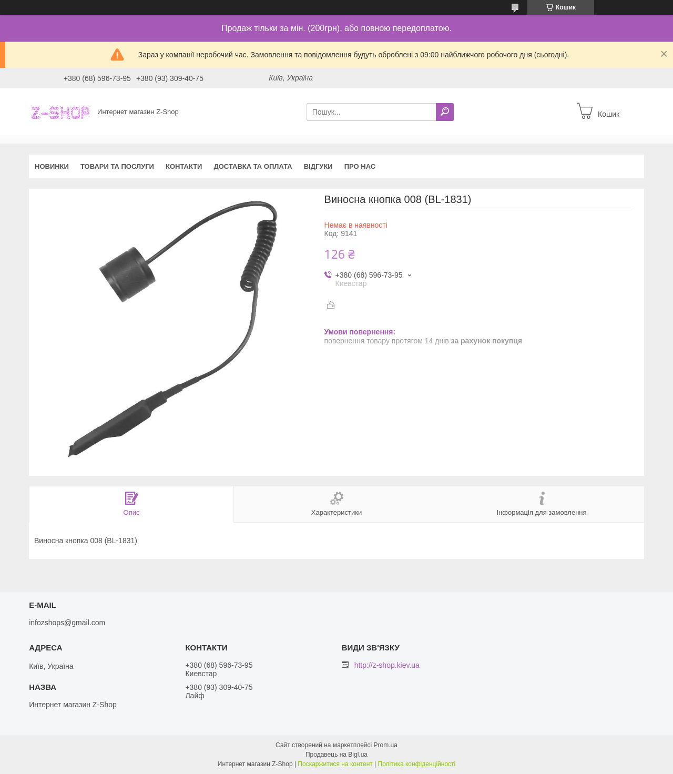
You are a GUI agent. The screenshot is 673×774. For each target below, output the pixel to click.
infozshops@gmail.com (67, 622)
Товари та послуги (117, 166)
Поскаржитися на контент (335, 764)
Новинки (52, 166)
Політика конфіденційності (417, 764)
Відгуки (318, 166)
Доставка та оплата (252, 166)
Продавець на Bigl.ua (336, 754)
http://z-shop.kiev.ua (387, 665)
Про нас (359, 166)
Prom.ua (385, 745)
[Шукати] (445, 112)
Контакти (184, 166)
